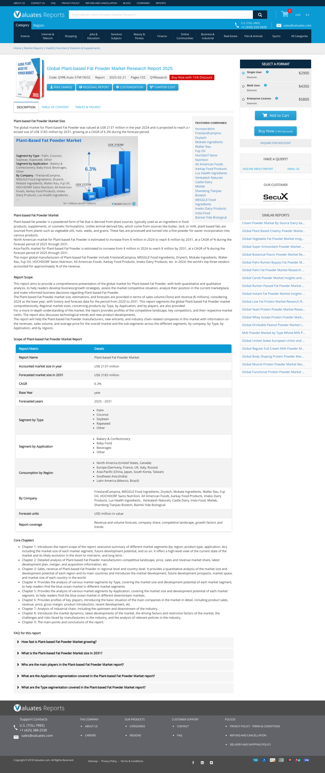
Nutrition (62, 48)
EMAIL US (293, 169)
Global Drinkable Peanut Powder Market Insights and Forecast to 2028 (274, 325)
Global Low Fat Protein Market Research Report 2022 (274, 301)
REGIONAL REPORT (94, 87)
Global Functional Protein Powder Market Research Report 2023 (274, 372)
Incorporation (205, 129)
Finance (162, 36)
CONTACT (183, 726)
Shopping (71, 36)
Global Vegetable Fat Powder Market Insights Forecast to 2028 (274, 239)
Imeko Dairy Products (210, 208)
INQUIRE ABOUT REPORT (258, 169)
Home (17, 48)
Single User (254, 72)
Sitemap (93, 761)
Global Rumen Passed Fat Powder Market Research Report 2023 (274, 286)
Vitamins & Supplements (85, 48)
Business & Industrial (207, 36)
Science (25, 36)
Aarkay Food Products (211, 169)
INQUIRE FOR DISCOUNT (275, 143)
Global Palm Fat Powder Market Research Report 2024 (274, 270)
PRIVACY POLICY (70, 3)
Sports (276, 36)
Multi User (253, 85)
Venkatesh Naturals (209, 177)
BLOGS (127, 3)
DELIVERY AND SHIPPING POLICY (250, 744)
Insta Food (202, 213)
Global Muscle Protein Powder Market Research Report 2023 (274, 364)
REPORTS (161, 3)
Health (50, 48)
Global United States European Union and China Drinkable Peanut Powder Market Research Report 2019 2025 (274, 340)
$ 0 (307, 15)
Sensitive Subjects (116, 36)
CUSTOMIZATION (129, 87)
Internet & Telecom (47, 36)
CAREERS (90, 735)
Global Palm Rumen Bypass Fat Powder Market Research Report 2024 (274, 262)
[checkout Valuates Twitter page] (213, 764)
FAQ (53, 3)
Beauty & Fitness (139, 36)
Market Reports (33, 48)
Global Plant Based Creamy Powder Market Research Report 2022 (274, 231)
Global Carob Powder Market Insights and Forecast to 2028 (274, 278)
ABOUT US (19, 3)
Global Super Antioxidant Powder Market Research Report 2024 (274, 246)
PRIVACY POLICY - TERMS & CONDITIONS (255, 726)
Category (22, 25)
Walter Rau (203, 146)
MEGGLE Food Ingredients (205, 202)
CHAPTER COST (162, 87)
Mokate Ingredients (209, 142)
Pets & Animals (253, 36)
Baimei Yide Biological (211, 217)
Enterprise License (259, 98)
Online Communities (185, 36)
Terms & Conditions (132, 761)
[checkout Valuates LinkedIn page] (204, 764)
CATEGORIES (137, 726)
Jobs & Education (93, 36)
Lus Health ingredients (211, 173)
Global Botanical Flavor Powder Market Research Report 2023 (274, 254)
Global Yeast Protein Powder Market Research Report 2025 (274, 309)
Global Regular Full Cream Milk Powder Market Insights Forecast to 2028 (274, 348)
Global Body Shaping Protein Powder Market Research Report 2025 (274, 356)
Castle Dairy (203, 182)
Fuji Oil (200, 151)
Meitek (200, 186)
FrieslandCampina (208, 133)
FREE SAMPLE (61, 87)
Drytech (200, 137)
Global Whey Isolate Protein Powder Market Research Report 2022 (274, 317)
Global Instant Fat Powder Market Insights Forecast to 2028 (274, 293)
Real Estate (230, 36)
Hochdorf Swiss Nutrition (206, 157)
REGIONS (135, 735)
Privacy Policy (109, 761)
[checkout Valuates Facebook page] (195, 764)
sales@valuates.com (297, 25)
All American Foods (209, 164)
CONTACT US (38, 3)
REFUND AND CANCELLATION (101, 3)
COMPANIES (143, 3)
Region (38, 25)
